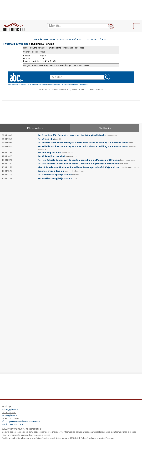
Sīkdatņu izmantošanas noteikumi (21, 421)
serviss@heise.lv (9, 415)
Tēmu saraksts (54, 48)
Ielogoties (79, 48)
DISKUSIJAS (57, 39)
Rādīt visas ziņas (81, 65)
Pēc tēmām (105, 128)
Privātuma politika (12, 424)
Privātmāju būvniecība (15, 43)
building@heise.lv (10, 409)
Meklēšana (68, 48)
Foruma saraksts (38, 48)
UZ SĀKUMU (41, 39)
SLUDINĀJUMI (74, 39)
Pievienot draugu (63, 65)
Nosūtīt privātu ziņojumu (43, 65)
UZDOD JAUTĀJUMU (96, 39)
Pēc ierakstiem (35, 128)
